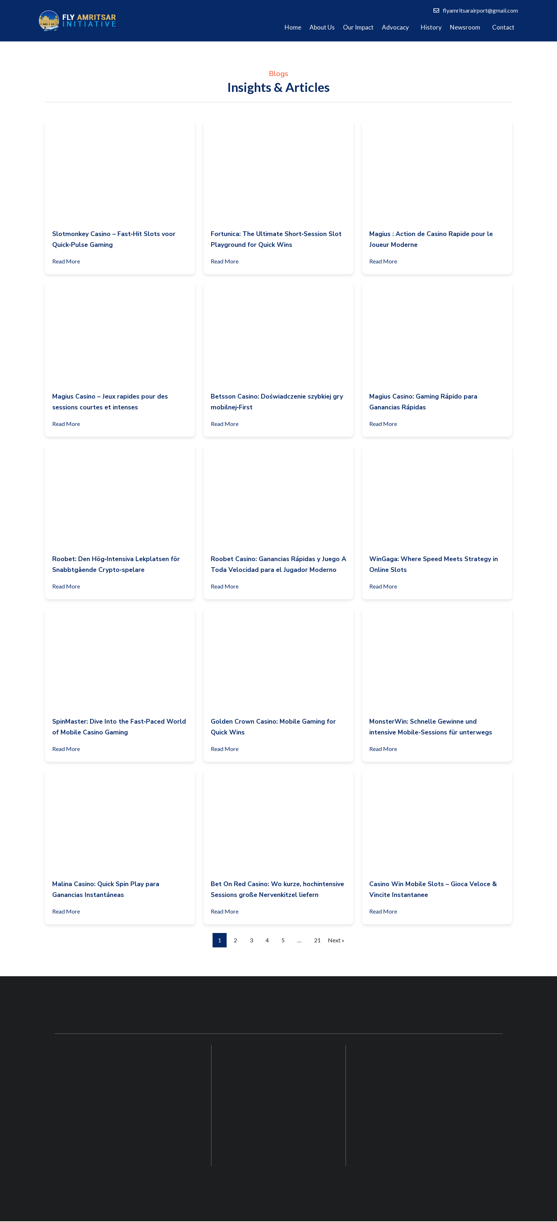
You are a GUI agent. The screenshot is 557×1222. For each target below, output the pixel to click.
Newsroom (465, 27)
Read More (69, 260)
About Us (322, 27)
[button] (397, 27)
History (431, 27)
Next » (336, 940)
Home (293, 27)
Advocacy (395, 27)
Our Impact (358, 27)
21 (317, 940)
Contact (503, 27)
